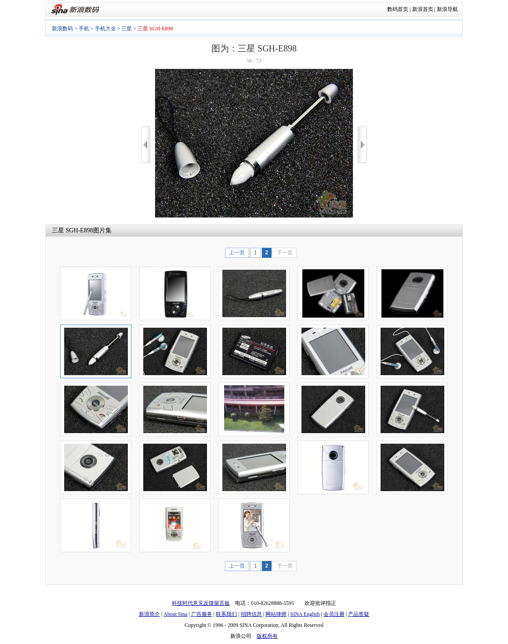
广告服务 (201, 614)
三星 (126, 28)
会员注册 (334, 614)
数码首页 (397, 9)
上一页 (237, 253)
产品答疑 (358, 614)
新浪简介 (149, 614)
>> (362, 145)
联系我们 (226, 614)
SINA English (304, 614)
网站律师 (276, 614)
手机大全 (105, 28)
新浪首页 (422, 9)
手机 (84, 28)
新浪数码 (62, 28)
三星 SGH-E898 (72, 230)
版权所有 (267, 636)
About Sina (175, 614)
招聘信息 (251, 614)
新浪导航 (447, 9)
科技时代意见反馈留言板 (201, 603)
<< (145, 145)
